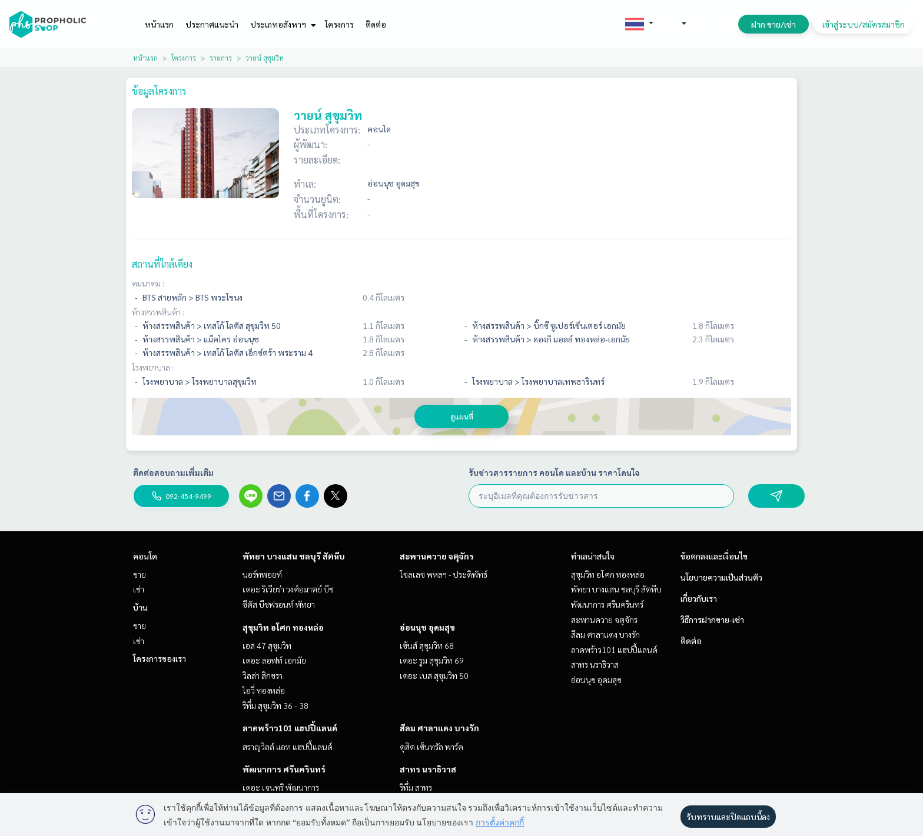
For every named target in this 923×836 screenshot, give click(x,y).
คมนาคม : (148, 283)
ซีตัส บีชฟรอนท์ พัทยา (279, 604)
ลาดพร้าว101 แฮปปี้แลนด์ (290, 727)
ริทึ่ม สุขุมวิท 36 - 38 (275, 705)
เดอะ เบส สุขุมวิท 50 (434, 675)
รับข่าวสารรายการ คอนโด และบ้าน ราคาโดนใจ (554, 472)
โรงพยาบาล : (153, 367)
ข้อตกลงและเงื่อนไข (714, 556)
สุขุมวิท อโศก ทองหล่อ (283, 627)
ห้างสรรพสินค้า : (158, 312)
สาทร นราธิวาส (428, 769)
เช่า (138, 589)
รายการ (221, 57)
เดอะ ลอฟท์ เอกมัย (274, 660)
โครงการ (339, 24)
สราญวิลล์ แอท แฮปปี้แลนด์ (288, 746)
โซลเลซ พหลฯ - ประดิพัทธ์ (443, 574)
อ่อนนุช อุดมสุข (427, 627)
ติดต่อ (376, 24)
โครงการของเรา (159, 658)
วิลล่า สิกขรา (263, 675)
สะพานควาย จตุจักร (437, 556)
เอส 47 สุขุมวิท (267, 645)
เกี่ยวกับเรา (698, 598)
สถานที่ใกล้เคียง (162, 264)
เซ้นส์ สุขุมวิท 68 (427, 645)
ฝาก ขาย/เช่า (773, 24)
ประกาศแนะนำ (211, 24)
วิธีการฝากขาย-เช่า (712, 619)
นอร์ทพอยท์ (262, 574)
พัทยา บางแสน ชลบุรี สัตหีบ (294, 556)
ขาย (139, 574)
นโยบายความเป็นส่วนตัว (721, 577)
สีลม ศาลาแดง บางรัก (439, 727)
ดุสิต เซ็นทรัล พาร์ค (431, 746)
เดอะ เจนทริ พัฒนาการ (281, 787)
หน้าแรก (159, 24)
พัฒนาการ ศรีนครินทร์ (284, 769)
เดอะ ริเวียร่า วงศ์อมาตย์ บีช (288, 589)
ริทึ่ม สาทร (416, 787)
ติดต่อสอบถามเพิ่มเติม (173, 472)
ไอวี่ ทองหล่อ (264, 690)
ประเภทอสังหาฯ (281, 24)
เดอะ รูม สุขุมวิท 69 (432, 660)
